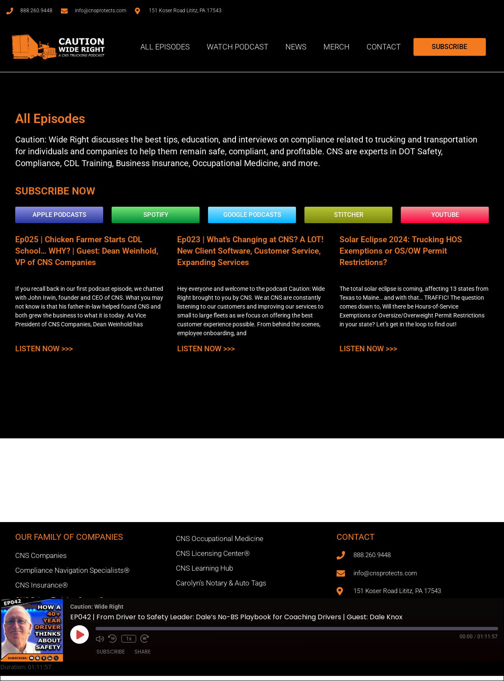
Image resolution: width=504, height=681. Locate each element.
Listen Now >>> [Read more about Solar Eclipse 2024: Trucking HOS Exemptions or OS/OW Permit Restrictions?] (364, 345)
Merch (336, 46)
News (296, 46)
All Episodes (165, 46)
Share (142, 652)
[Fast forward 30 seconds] (143, 638)
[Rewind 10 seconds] (112, 638)
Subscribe (110, 652)
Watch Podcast (237, 46)
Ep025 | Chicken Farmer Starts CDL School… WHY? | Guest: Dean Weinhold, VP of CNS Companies (89, 250)
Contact (384, 46)
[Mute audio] (100, 638)
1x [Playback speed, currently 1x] (128, 638)
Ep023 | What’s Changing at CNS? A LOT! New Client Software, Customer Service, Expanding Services (245, 250)
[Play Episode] (79, 634)
